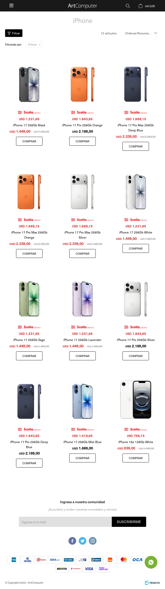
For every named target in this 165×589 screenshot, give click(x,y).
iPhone (32, 44)
